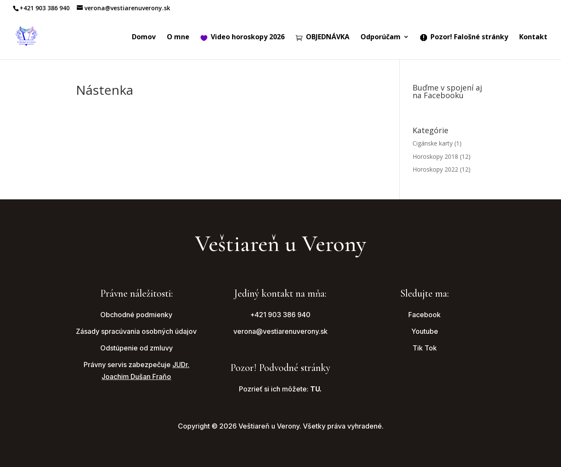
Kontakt (533, 37)
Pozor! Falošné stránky (464, 37)
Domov (144, 37)
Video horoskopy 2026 (243, 37)
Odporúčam (380, 37)
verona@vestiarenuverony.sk (280, 331)
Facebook (424, 314)
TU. (316, 389)
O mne (178, 37)
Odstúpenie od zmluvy (136, 348)
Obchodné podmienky (136, 314)
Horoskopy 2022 (435, 169)
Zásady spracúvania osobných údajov (136, 331)
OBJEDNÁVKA (322, 37)
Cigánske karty (433, 143)
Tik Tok (425, 348)
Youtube (424, 331)
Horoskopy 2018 (435, 156)
